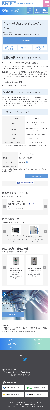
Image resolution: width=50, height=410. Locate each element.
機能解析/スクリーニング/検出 (12, 35)
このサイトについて (33, 402)
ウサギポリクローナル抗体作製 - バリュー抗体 (16, 204)
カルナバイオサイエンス (26, 154)
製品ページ (22, 162)
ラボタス (37, 344)
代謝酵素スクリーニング (31, 35)
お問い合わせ (25, 40)
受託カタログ (16, 10)
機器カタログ (37, 340)
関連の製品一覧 (36, 176)
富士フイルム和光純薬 (25, 158)
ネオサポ (12, 348)
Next (45, 206)
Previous (4, 206)
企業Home (12, 340)
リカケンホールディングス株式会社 (16, 370)
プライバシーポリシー (16, 402)
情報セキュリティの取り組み (24, 404)
